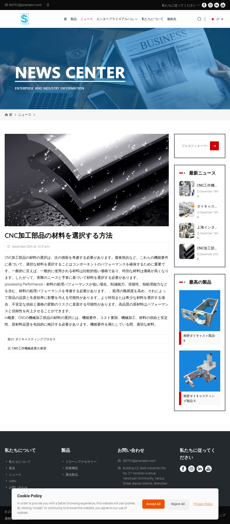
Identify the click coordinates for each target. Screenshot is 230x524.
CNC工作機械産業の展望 (29, 348)
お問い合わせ (16, 487)
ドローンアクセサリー (79, 461)
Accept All (153, 504)
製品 (74, 19)
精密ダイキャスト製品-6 (199, 338)
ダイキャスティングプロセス (35, 339)
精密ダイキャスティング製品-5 (199, 398)
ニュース (86, 19)
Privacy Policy (203, 504)
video (10, 481)
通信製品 (69, 474)
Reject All (178, 504)
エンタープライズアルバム (117, 19)
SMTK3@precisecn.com (25, 5)
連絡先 (171, 19)
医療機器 (69, 468)
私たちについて (152, 19)
